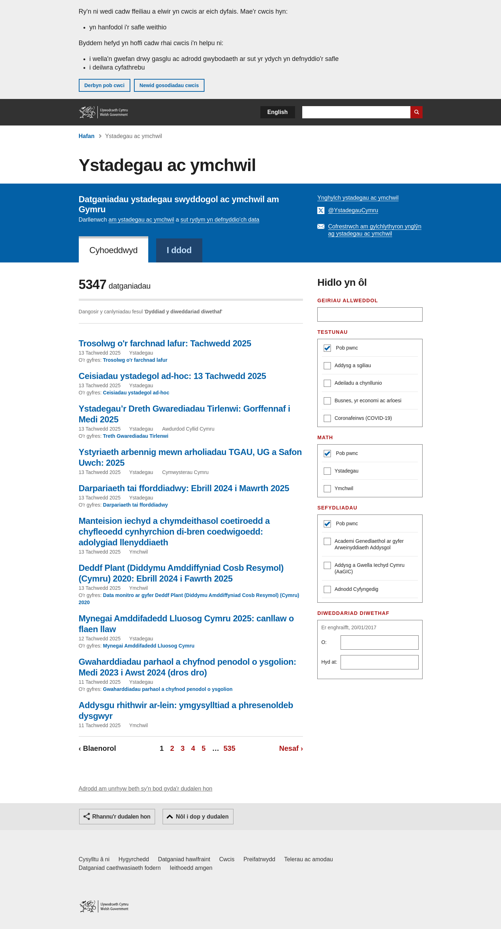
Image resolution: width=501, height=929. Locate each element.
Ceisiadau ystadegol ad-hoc (136, 392)
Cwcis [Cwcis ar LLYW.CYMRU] (227, 859)
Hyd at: (329, 662)
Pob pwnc (346, 348)
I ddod (179, 250)
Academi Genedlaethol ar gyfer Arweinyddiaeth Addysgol (364, 544)
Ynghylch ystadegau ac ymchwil (358, 198)
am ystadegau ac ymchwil (141, 220)
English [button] (278, 112)
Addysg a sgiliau (347, 366)
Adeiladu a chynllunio (353, 384)
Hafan (87, 136)
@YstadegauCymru (353, 210)
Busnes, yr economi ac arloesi (362, 401)
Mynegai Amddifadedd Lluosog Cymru (148, 646)
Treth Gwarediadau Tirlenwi (136, 436)
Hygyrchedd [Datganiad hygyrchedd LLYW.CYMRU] (134, 859)
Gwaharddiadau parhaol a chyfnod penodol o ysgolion (168, 689)
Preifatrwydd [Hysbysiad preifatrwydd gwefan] (259, 859)
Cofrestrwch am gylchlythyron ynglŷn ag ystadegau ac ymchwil (374, 230)
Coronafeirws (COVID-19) (358, 419)
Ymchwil (338, 489)
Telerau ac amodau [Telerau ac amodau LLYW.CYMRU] (308, 859)
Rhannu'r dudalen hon (121, 817)
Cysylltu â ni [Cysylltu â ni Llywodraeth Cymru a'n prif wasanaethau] (94, 859)
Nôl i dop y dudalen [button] (202, 817)
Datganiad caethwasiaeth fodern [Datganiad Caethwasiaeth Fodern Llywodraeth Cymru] (120, 868)
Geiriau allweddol (347, 300)
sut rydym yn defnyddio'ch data (219, 220)
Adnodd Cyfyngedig (351, 590)
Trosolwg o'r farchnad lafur (135, 360)
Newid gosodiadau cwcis (169, 85)
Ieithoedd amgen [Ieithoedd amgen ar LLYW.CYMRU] (191, 868)
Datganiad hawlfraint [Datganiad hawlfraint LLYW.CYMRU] (184, 859)
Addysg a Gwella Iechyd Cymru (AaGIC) (364, 568)
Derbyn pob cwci (105, 85)
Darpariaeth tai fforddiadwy (135, 505)
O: (324, 642)
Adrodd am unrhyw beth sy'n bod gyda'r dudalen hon (145, 789)
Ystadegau (341, 472)
